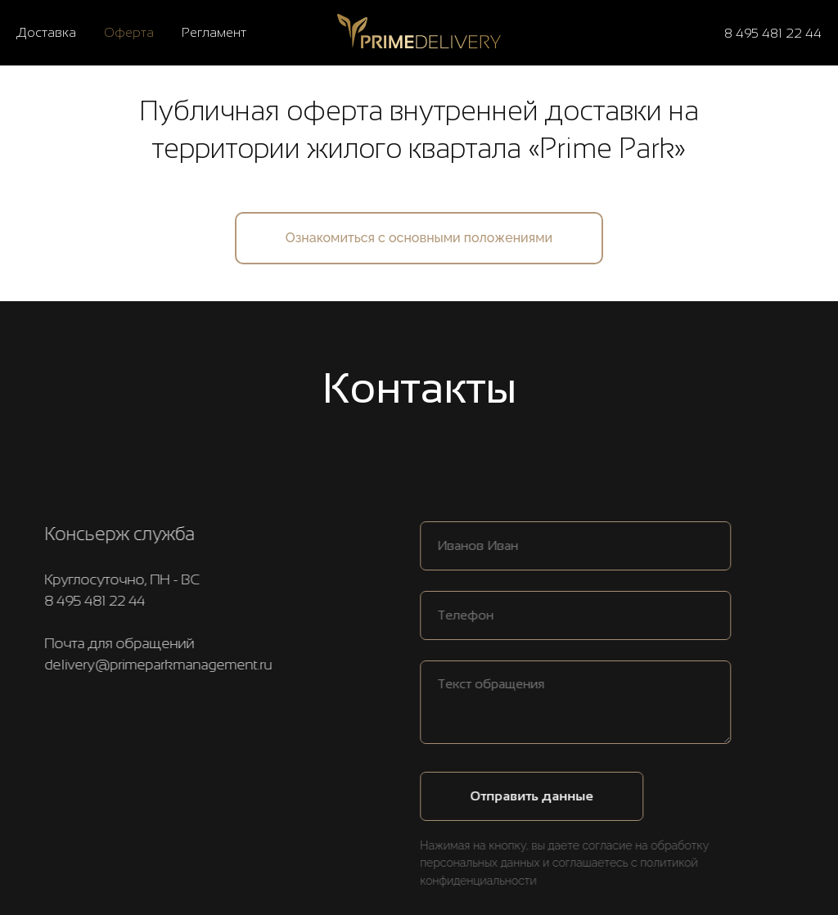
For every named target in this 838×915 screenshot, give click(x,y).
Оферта (129, 32)
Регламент (214, 32)
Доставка (46, 32)
